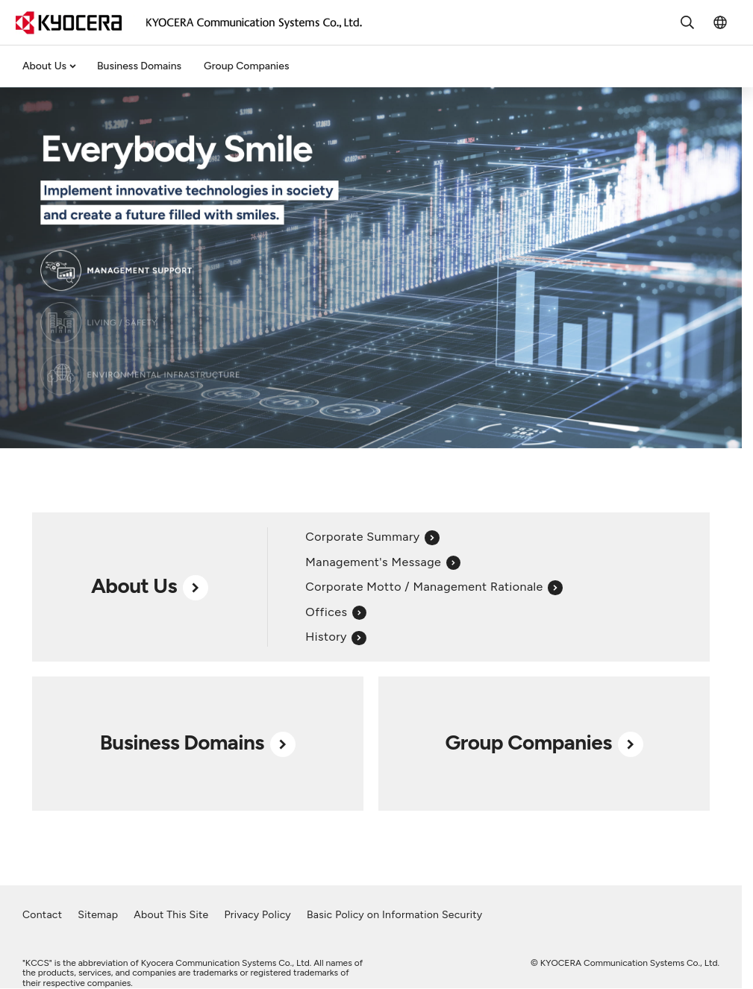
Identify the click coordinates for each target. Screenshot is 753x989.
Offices (335, 612)
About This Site (171, 914)
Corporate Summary (372, 537)
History (335, 636)
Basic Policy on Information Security (394, 914)
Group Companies (246, 66)
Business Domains (139, 66)
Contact (42, 914)
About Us (44, 66)
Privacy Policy (257, 914)
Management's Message (382, 562)
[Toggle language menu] (720, 22)
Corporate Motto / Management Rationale (433, 587)
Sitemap (98, 914)
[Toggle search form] (687, 22)
